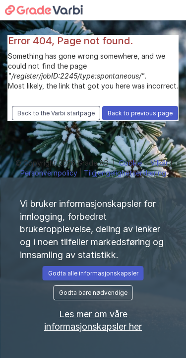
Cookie (131, 163)
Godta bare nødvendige (93, 292)
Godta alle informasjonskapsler (93, 273)
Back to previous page (140, 113)
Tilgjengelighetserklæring (125, 173)
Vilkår (160, 163)
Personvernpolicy (49, 173)
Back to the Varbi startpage (56, 113)
